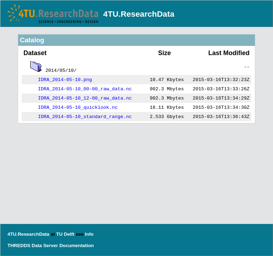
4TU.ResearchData (138, 13)
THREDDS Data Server (32, 245)
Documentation (76, 245)
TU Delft (65, 234)
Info (89, 234)
